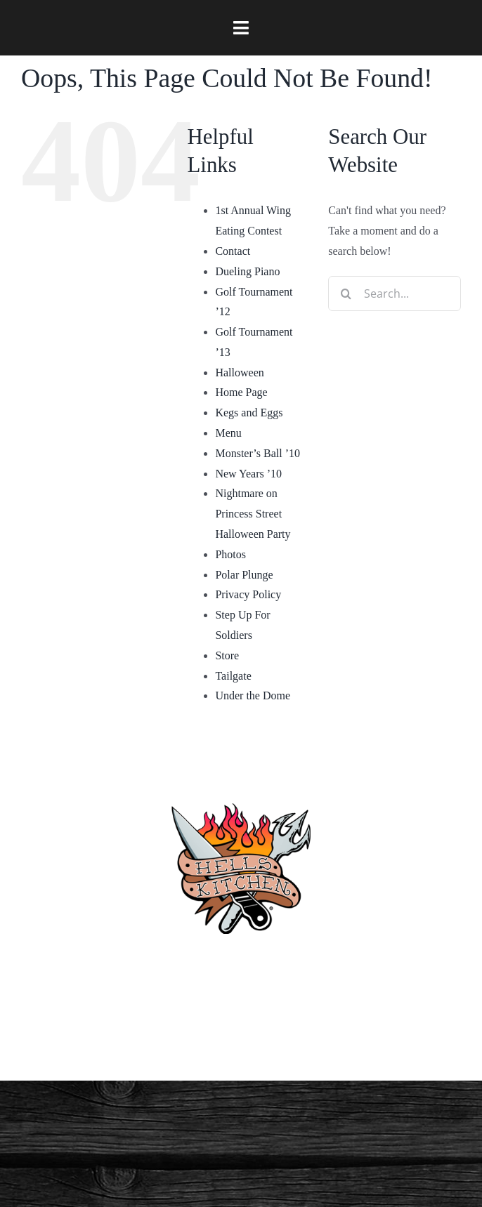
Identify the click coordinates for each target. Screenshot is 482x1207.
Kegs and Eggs (248, 412)
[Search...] (394, 293)
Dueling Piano (247, 271)
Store (227, 655)
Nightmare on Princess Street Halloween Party (252, 513)
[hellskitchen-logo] (241, 786)
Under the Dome (252, 695)
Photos (230, 554)
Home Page (241, 392)
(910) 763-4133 (241, 965)
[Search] (345, 293)
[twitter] (335, 1031)
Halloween (239, 372)
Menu (228, 433)
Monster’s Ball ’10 (257, 453)
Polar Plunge (244, 575)
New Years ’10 (248, 474)
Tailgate (233, 676)
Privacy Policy (248, 594)
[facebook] (147, 1031)
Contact (232, 251)
